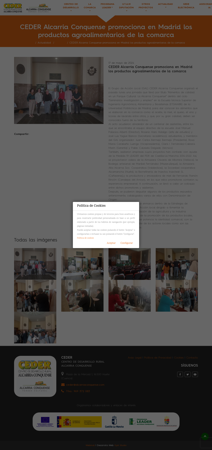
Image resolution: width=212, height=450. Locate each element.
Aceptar (111, 243)
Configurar (127, 243)
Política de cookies (85, 238)
